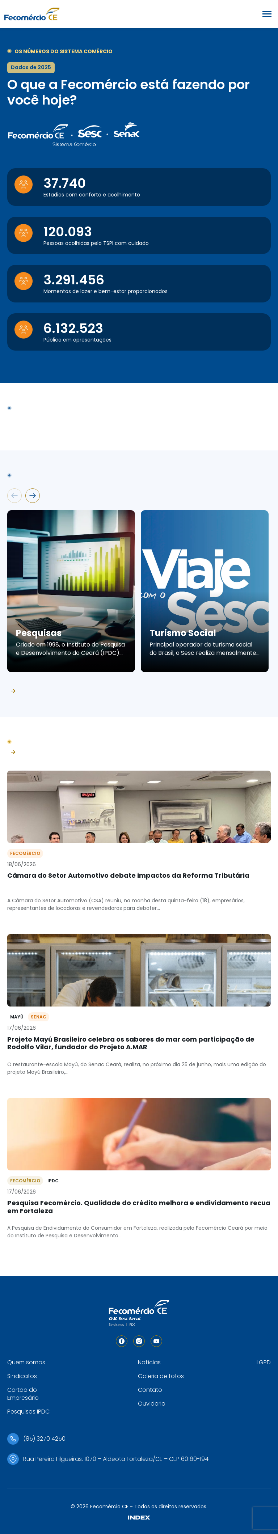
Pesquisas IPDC (28, 1411)
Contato (150, 1390)
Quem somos (26, 1362)
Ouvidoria (151, 1403)
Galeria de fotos (161, 1376)
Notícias (149, 1362)
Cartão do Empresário (23, 1394)
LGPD (264, 1362)
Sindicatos (22, 1376)
